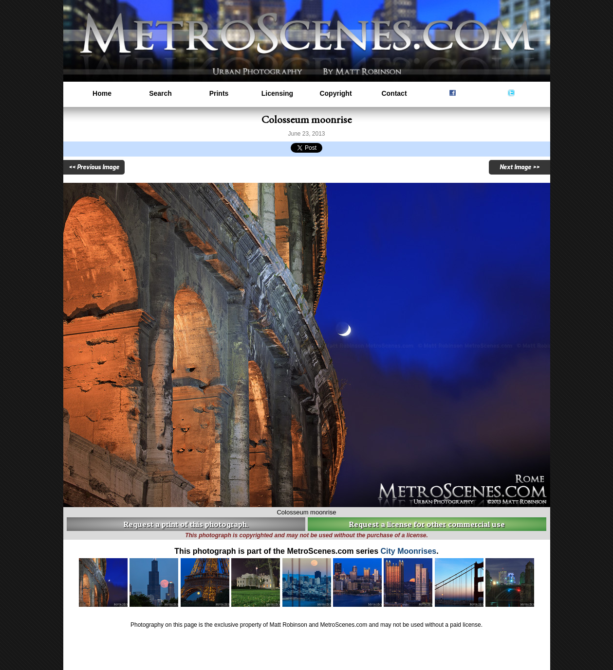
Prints (219, 93)
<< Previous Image (94, 167)
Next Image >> (519, 167)
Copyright (335, 93)
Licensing (277, 93)
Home (102, 93)
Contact (394, 93)
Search (160, 93)
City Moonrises (409, 551)
